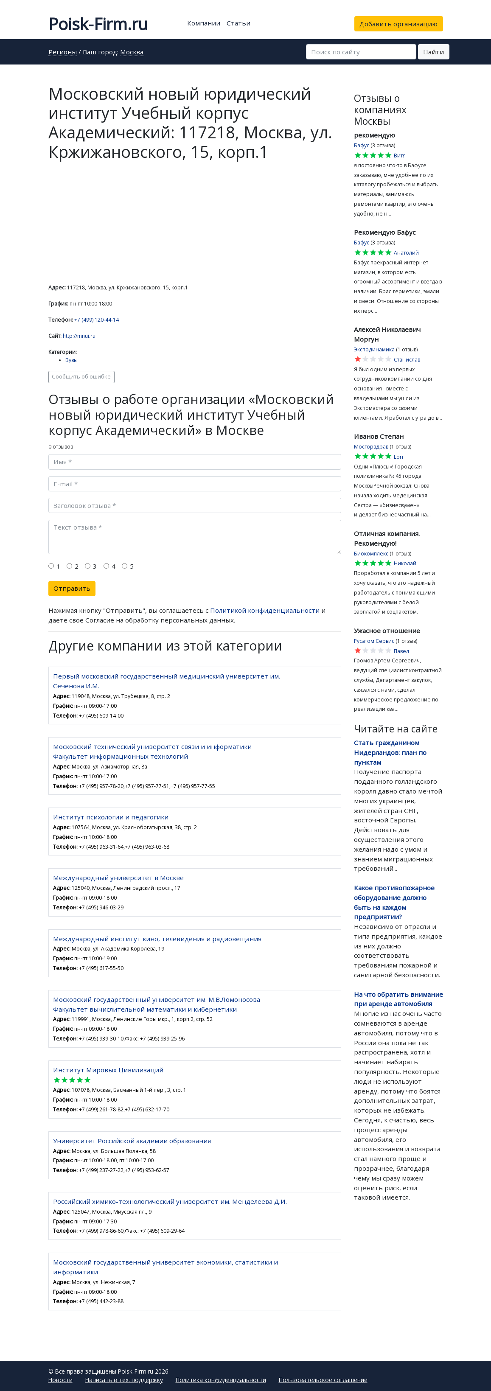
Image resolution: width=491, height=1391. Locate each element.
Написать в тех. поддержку (124, 1380)
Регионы (62, 52)
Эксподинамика (374, 349)
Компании (203, 23)
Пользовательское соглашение (323, 1380)
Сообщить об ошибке (81, 376)
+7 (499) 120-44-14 (96, 319)
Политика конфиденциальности (221, 1380)
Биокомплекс (371, 553)
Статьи (238, 23)
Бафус (361, 145)
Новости (60, 1380)
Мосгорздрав (371, 446)
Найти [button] (433, 52)
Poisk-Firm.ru (98, 24)
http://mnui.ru (79, 335)
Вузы (71, 360)
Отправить (71, 588)
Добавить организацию (398, 24)
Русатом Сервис (374, 641)
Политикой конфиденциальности (265, 610)
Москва (131, 52)
